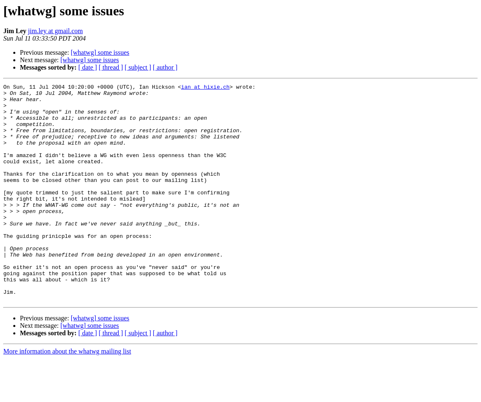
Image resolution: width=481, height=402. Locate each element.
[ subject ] (138, 67)
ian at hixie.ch (205, 88)
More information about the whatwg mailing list (67, 394)
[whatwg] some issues (100, 52)
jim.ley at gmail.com (55, 30)
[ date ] (87, 67)
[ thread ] (111, 67)
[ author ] (165, 67)
